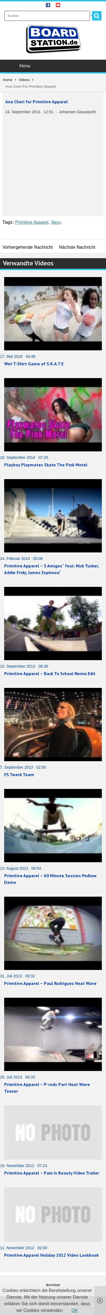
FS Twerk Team (19, 774)
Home (7, 80)
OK (75, 1310)
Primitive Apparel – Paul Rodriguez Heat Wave (50, 983)
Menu (53, 66)
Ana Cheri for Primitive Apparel (36, 101)
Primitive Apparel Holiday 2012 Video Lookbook (51, 1255)
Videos (24, 80)
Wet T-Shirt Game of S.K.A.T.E (34, 363)
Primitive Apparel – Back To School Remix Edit (49, 673)
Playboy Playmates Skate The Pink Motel (45, 464)
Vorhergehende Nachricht (27, 247)
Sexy (55, 222)
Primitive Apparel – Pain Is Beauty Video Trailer (51, 1173)
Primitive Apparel (32, 222)
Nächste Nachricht (77, 247)
